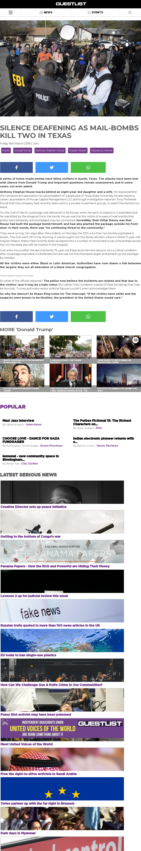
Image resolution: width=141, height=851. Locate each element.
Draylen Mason (77, 150)
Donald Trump (22, 150)
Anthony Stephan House (50, 150)
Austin (6, 150)
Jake (36, 143)
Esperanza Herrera (101, 150)
